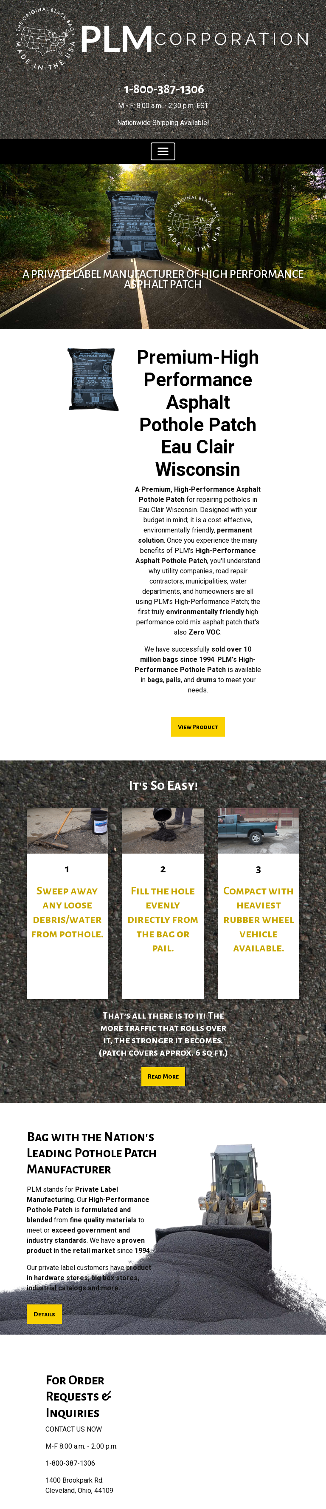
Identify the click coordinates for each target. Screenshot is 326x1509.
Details (44, 1314)
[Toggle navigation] (163, 151)
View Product (198, 726)
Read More (163, 1076)
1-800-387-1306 (163, 89)
